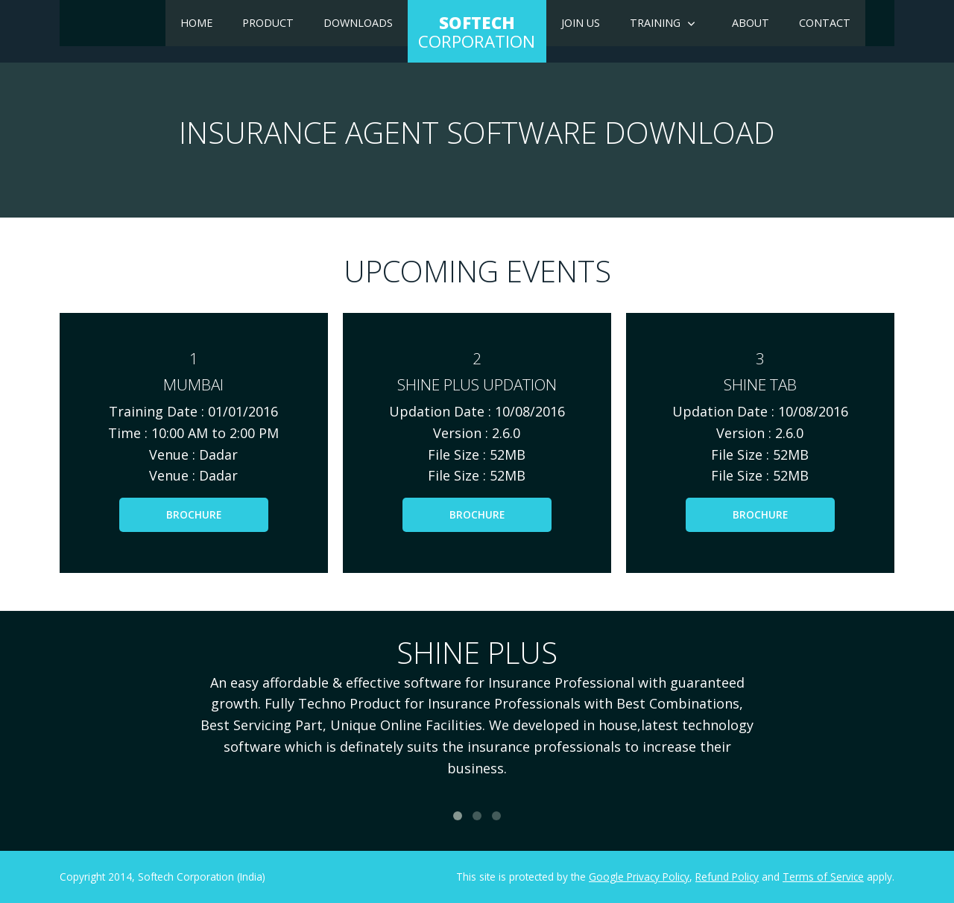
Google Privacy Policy (639, 876)
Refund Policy (727, 876)
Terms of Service (823, 876)
